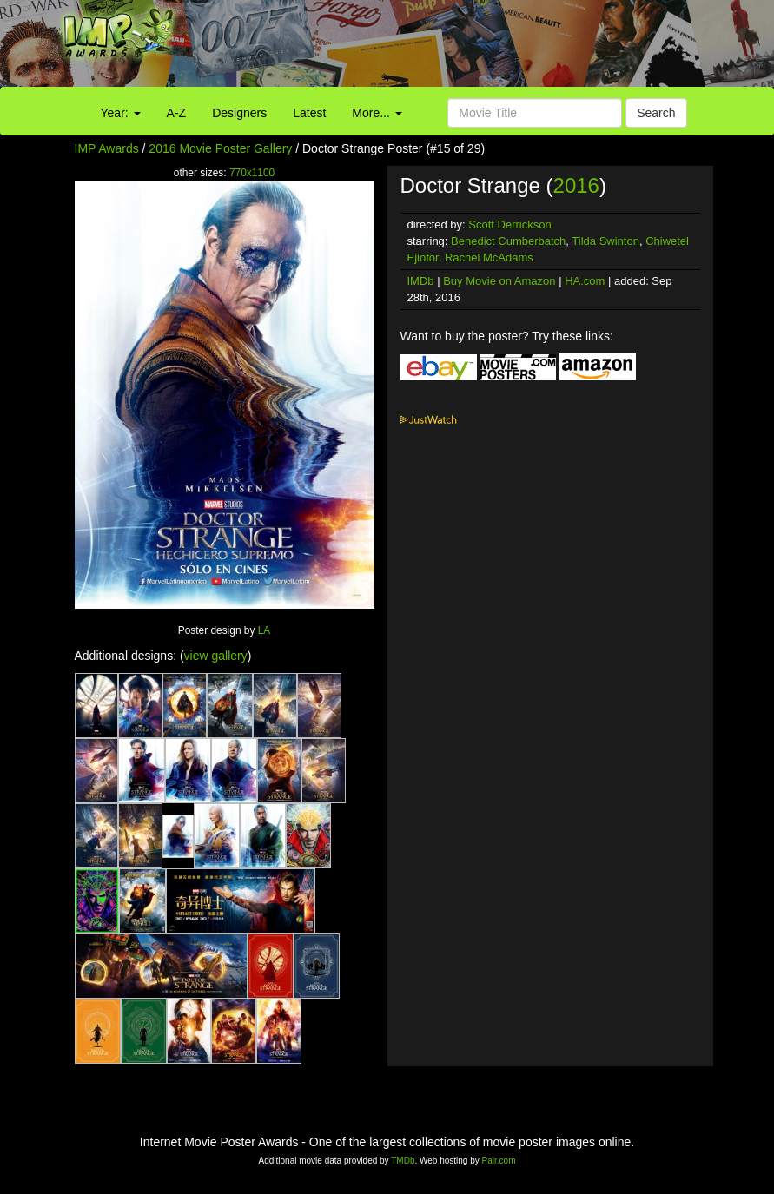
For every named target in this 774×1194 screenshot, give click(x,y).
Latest (309, 113)
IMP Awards (107, 148)
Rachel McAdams (489, 257)
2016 (576, 185)
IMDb (420, 280)
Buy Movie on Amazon (499, 280)
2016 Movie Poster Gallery (220, 148)
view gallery (216, 656)
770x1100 (252, 173)
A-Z (177, 113)
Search (656, 113)
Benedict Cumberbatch (508, 240)
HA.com (585, 280)
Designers (239, 113)
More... (376, 113)
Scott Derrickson (509, 224)
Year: (121, 113)
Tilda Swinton (605, 240)
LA (264, 630)
